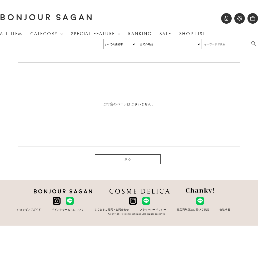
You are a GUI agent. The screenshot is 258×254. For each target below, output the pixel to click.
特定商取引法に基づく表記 (193, 209)
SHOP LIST (192, 33)
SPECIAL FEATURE (93, 33)
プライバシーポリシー (153, 209)
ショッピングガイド (29, 209)
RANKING (140, 33)
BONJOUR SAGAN (47, 17)
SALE (165, 33)
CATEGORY (44, 33)
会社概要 (225, 209)
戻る (127, 159)
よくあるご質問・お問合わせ (112, 209)
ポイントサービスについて (68, 209)
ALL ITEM (11, 33)
